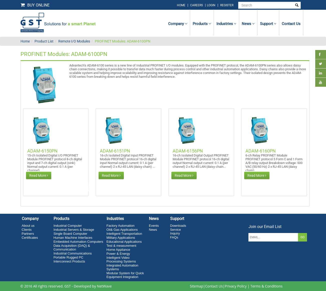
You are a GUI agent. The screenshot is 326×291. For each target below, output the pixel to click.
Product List (44, 41)
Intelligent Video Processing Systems (121, 259)
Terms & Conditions (266, 286)
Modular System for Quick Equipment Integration (125, 275)
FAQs (174, 237)
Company (177, 24)
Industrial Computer (68, 226)
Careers (196, 5)
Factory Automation (121, 226)
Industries (226, 24)
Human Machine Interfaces (73, 238)
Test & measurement (121, 246)
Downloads (178, 226)
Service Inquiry (175, 231)
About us (28, 226)
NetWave (104, 286)
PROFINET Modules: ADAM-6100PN (122, 41)
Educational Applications (124, 242)
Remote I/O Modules (74, 41)
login (211, 5)
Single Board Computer (70, 234)
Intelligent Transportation (124, 234)
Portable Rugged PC (68, 257)
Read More (38, 176)
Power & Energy (118, 254)
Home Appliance (118, 250)
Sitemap (196, 286)
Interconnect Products (69, 261)
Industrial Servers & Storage (74, 230)
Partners (28, 234)
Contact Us (214, 286)
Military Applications (121, 238)
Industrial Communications (73, 253)
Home (25, 41)
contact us (291, 24)
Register (226, 5)
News (248, 24)
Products (202, 24)
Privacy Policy (235, 286)
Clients (27, 230)
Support (268, 24)
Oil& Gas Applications (122, 230)
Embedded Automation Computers (78, 242)
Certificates (30, 238)
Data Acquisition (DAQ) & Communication (72, 247)
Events (154, 226)
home (181, 5)
